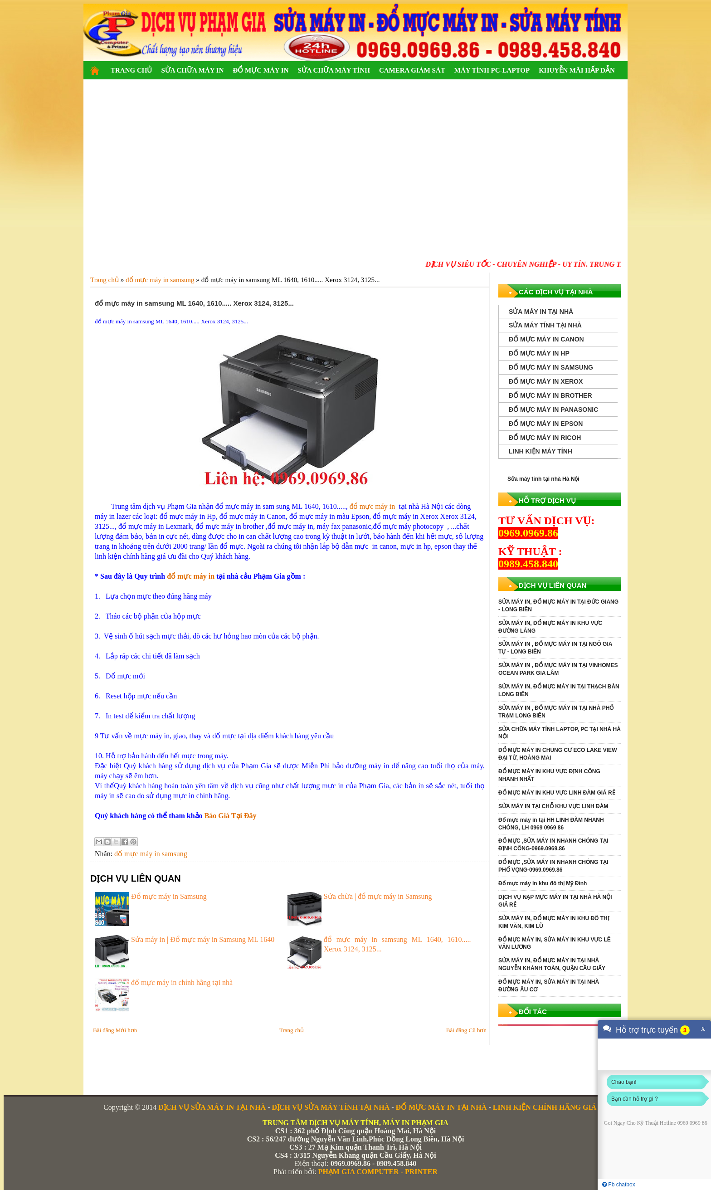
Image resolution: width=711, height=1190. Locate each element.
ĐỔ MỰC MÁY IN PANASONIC (553, 409)
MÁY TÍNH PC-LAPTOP (492, 70)
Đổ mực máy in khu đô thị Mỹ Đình (542, 883)
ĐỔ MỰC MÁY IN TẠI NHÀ (441, 1107)
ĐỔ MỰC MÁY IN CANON (546, 339)
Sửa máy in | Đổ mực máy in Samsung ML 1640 (202, 939)
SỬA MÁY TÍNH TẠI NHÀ (545, 325)
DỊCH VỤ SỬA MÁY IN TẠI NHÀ (212, 1107)
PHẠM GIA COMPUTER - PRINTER (378, 1171)
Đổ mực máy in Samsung (169, 896)
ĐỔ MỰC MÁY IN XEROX (546, 381)
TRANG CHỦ (131, 70)
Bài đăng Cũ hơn (466, 1030)
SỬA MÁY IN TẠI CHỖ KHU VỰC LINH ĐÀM (553, 806)
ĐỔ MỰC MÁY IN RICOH (545, 437)
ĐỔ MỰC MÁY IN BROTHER (550, 395)
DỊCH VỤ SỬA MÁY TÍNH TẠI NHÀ (331, 1107)
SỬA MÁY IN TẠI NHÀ (541, 311)
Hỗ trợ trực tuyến (647, 1029)
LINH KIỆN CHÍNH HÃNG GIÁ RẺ (550, 1107)
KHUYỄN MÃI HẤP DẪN (577, 70)
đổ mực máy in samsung (150, 854)
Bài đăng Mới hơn (115, 1030)
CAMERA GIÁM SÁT (412, 70)
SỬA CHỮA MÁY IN (192, 70)
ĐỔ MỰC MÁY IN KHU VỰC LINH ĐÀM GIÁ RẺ (556, 793)
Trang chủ (291, 1030)
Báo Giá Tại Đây (231, 815)
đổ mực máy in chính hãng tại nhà (182, 982)
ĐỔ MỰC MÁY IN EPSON (546, 423)
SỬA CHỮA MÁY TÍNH (333, 70)
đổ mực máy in (373, 506)
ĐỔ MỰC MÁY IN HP (539, 353)
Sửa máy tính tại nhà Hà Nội (543, 479)
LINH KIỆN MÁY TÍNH (540, 451)
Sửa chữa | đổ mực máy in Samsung (378, 896)
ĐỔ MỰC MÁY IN (260, 70)
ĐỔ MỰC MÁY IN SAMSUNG (551, 367)
